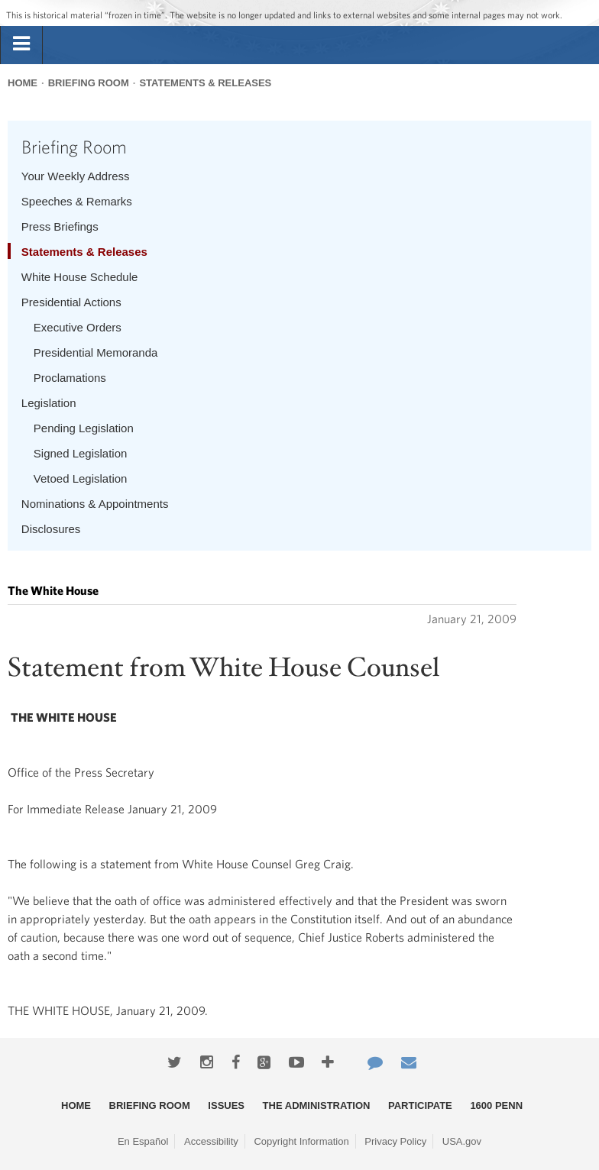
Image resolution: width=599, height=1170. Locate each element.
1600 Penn (496, 1105)
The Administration (317, 1105)
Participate (420, 1105)
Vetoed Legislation (81, 478)
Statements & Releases (205, 83)
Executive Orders (77, 327)
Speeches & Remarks (76, 201)
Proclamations (70, 377)
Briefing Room (88, 83)
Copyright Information (301, 1141)
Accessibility (211, 1141)
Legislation (48, 402)
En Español (143, 1141)
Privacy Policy (395, 1141)
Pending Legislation (84, 428)
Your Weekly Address (75, 176)
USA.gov (461, 1141)
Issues (226, 1105)
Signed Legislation (81, 453)
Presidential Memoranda (96, 352)
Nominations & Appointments (95, 503)
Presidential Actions (71, 302)
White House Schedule (79, 276)
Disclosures (51, 528)
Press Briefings (60, 226)
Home (22, 83)
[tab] (21, 44)
